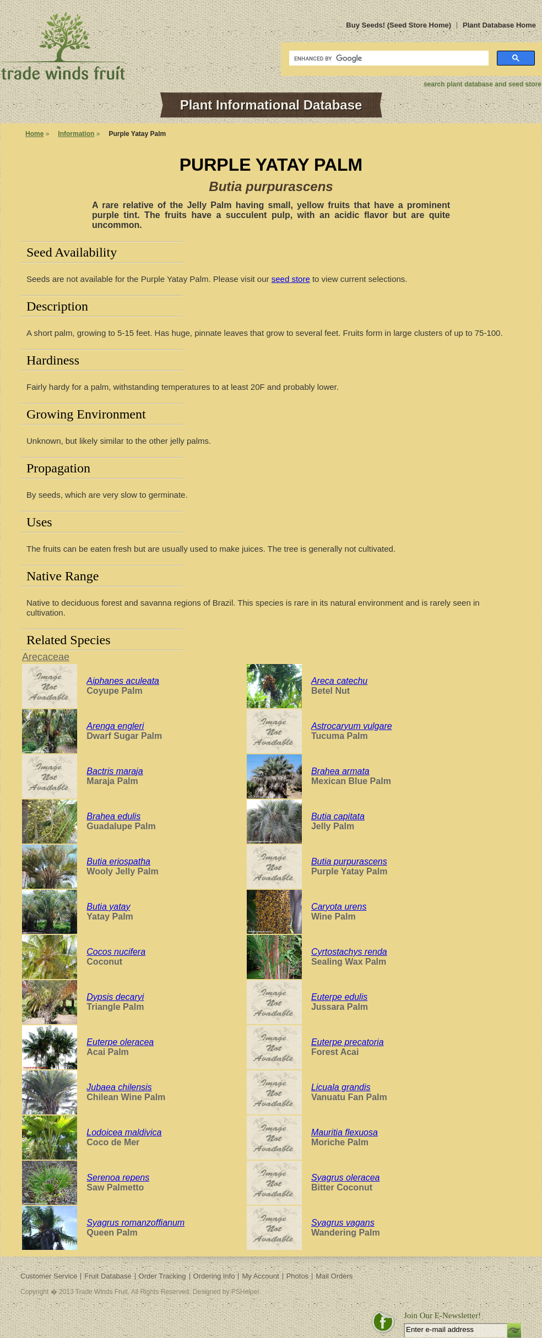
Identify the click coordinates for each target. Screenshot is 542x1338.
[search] (387, 58)
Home (34, 134)
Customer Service (48, 1276)
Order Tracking (162, 1276)
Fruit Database (107, 1276)
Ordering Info (214, 1276)
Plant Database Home (499, 25)
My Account (260, 1276)
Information (76, 134)
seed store (291, 279)
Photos (297, 1276)
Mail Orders (334, 1276)
